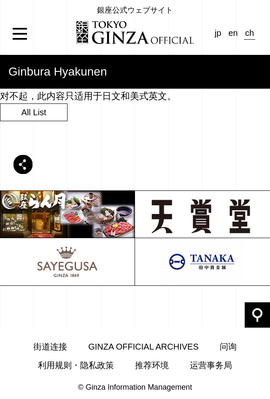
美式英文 (148, 96)
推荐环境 (152, 365)
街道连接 (50, 346)
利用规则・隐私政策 (76, 365)
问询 (228, 346)
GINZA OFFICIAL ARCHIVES (143, 346)
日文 (111, 96)
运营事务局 (211, 365)
